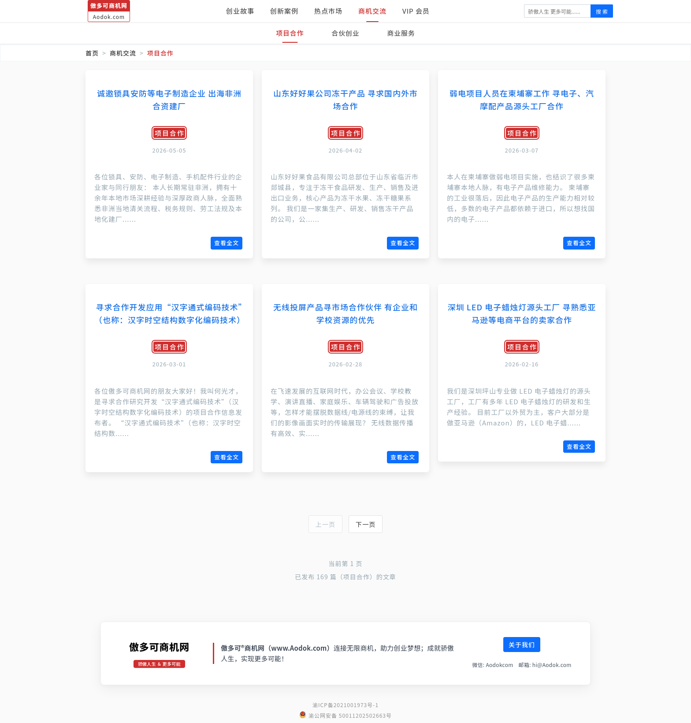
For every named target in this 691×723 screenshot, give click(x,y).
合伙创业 (345, 32)
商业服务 (402, 32)
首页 (92, 52)
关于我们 (522, 645)
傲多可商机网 (159, 647)
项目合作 (289, 32)
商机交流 (372, 10)
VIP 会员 (416, 10)
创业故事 (240, 10)
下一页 (366, 524)
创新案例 (284, 10)
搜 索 (602, 11)
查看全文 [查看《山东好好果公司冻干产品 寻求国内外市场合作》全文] (402, 243)
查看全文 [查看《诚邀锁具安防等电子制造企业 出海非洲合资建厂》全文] (226, 243)
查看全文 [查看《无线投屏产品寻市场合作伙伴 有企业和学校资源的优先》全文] (402, 457)
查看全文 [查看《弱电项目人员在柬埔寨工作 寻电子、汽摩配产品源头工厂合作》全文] (579, 243)
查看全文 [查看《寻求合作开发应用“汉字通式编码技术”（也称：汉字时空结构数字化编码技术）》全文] (226, 457)
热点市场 (328, 10)
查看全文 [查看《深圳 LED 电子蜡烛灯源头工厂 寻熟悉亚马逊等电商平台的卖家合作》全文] (579, 446)
